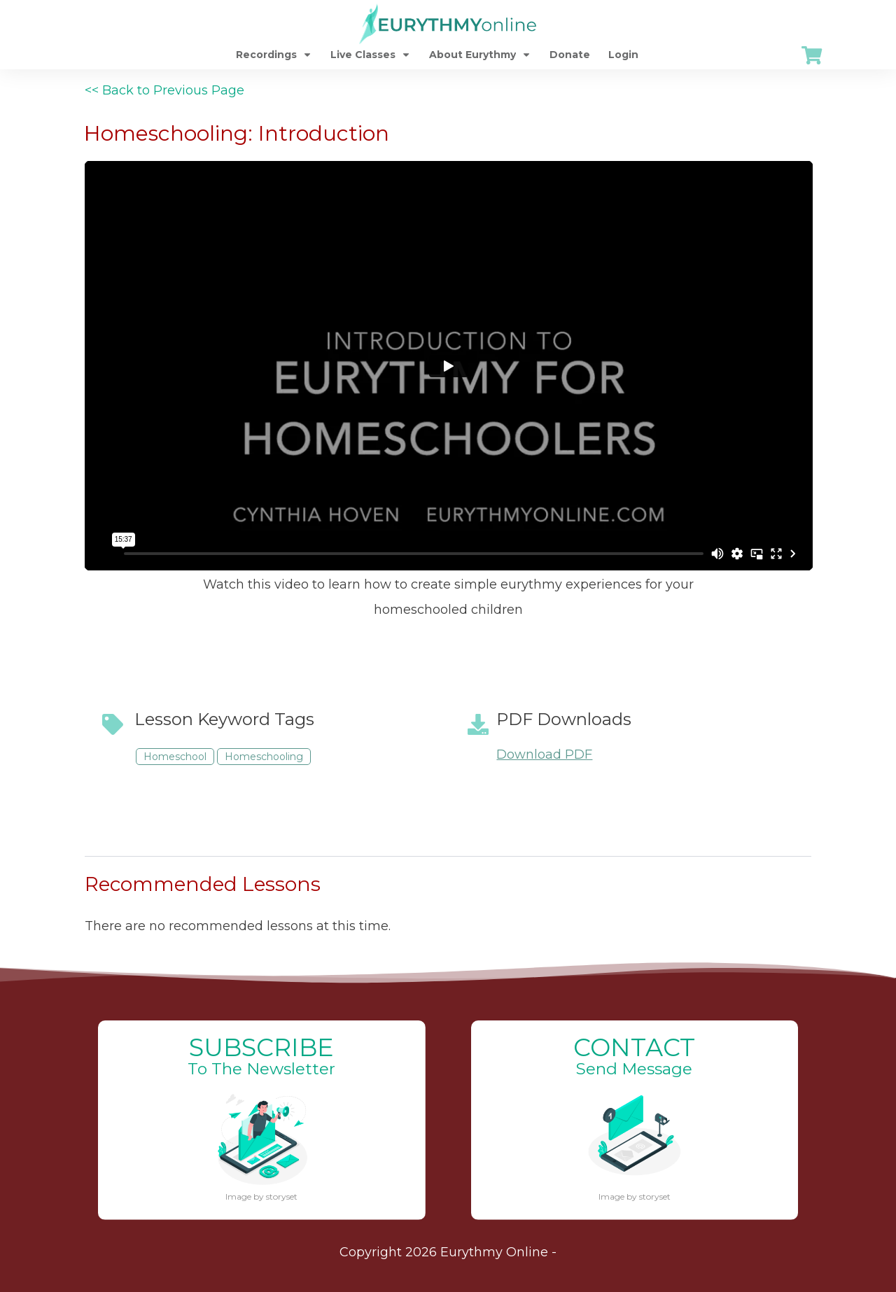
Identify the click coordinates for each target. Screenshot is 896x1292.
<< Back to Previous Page (164, 90)
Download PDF (544, 754)
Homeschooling (264, 756)
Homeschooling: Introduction (236, 133)
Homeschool (175, 756)
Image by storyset (261, 1196)
